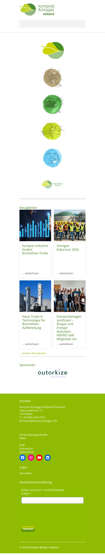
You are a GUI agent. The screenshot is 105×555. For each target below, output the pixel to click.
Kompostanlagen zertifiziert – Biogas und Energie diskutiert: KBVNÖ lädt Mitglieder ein (69, 327)
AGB (22, 445)
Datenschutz (26, 452)
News (22, 438)
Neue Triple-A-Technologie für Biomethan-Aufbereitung (33, 322)
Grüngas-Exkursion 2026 (68, 248)
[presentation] (47, 515)
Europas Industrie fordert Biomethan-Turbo (35, 249)
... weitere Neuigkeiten (32, 353)
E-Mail (26, 493)
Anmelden (25, 473)
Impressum (26, 448)
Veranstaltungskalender (33, 434)
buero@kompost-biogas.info (40, 420)
